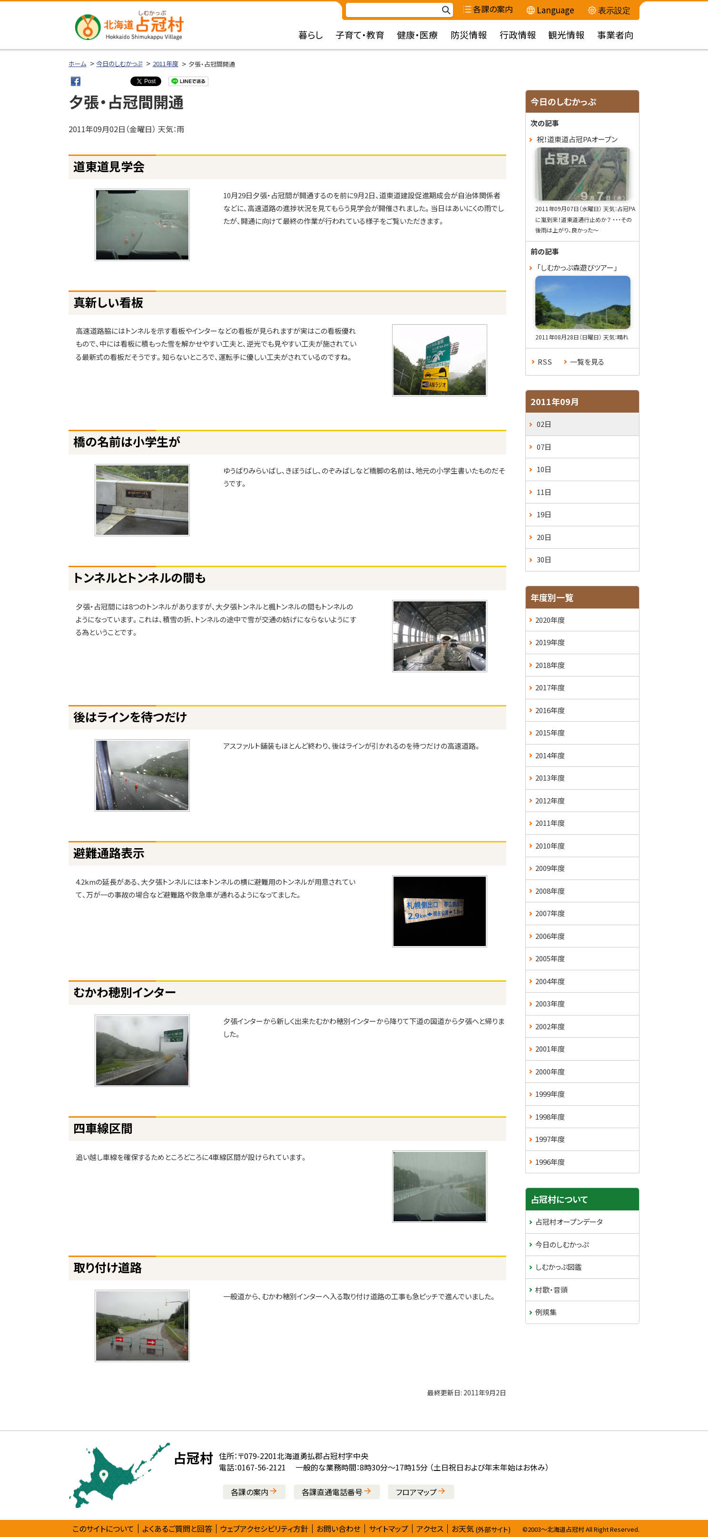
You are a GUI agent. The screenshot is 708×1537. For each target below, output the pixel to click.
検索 (446, 10)
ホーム (77, 63)
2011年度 (165, 63)
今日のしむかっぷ (119, 63)
